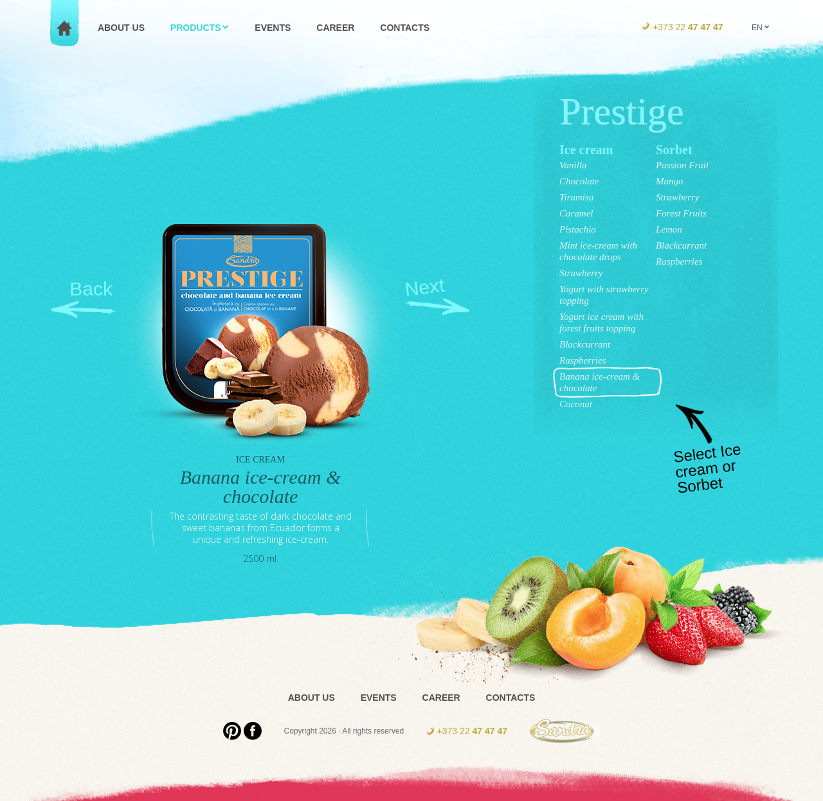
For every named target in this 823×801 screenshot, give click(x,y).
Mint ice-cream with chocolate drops (598, 251)
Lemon (669, 229)
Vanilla (573, 165)
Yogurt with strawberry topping (604, 295)
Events (379, 697)
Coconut (575, 404)
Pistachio (577, 229)
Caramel (576, 213)
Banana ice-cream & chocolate (599, 382)
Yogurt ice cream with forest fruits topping (601, 322)
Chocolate (579, 181)
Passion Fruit (682, 165)
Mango (669, 181)
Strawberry (581, 273)
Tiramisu (576, 197)
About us (311, 697)
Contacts (511, 697)
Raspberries (582, 360)
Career (441, 697)
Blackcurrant (584, 344)
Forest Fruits (681, 213)
